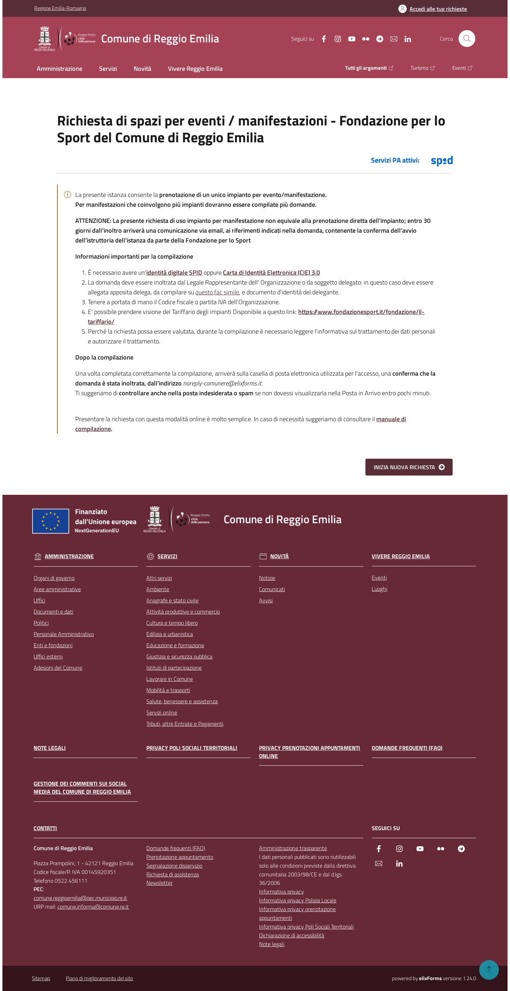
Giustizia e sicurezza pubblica (179, 656)
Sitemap (41, 978)
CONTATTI (45, 828)
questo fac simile (217, 292)
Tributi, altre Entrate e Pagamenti (184, 723)
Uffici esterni (48, 656)
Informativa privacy (281, 891)
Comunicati (272, 589)
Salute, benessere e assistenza (182, 701)
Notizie (267, 578)
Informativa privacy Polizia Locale (297, 900)
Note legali (50, 748)
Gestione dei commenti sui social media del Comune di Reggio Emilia (82, 788)
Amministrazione (64, 556)
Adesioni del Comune (58, 667)
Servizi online (161, 712)
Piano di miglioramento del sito (99, 978)
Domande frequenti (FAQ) (407, 748)
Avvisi (266, 600)
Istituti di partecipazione (174, 667)
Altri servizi (159, 578)
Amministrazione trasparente (293, 848)
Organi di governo (54, 578)
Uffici (39, 600)
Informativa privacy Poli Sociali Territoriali (306, 926)
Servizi (161, 556)
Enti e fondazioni (53, 645)
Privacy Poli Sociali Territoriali (191, 748)
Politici (41, 622)
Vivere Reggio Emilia (401, 556)
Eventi (379, 577)
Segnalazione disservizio (174, 865)
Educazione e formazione (175, 645)
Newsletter (159, 883)
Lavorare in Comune (169, 679)
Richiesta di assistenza (172, 874)
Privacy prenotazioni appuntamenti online (309, 752)
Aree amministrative (57, 589)
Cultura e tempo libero (172, 622)
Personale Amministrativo (64, 634)
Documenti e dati (53, 611)
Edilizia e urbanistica (169, 634)
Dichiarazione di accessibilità (291, 935)
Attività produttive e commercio (183, 611)
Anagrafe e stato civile (172, 600)
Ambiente (157, 589)
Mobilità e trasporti (168, 690)
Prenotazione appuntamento (179, 857)
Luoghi (379, 589)
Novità (274, 556)
